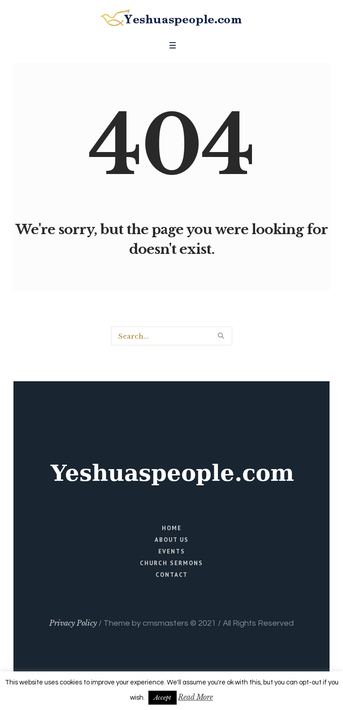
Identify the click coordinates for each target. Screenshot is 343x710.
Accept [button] (162, 697)
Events (171, 551)
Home (172, 528)
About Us (172, 540)
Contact (172, 575)
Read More (195, 697)
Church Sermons (171, 563)
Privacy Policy (73, 623)
